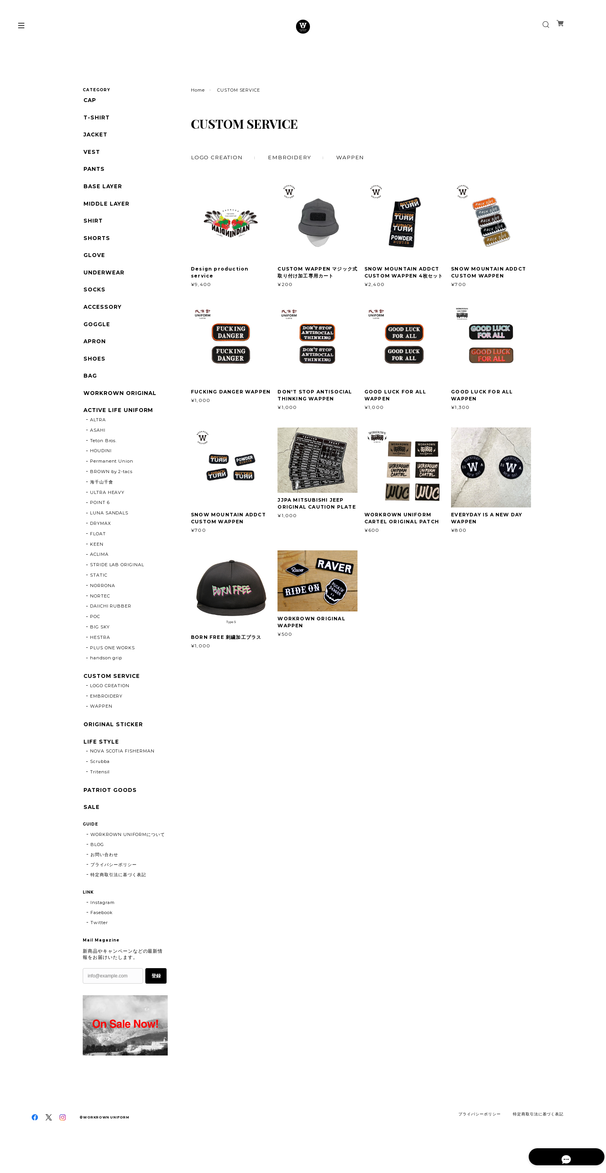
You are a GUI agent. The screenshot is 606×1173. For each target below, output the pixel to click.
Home (198, 90)
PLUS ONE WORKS (112, 664)
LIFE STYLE (101, 759)
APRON (94, 353)
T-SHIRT (96, 118)
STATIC (98, 591)
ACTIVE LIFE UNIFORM (118, 425)
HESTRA (100, 653)
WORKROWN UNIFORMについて (127, 855)
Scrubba (100, 780)
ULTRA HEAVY (107, 508)
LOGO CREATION (217, 157)
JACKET (95, 136)
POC (95, 632)
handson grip (106, 674)
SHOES (94, 371)
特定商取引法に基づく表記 (118, 895)
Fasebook (101, 933)
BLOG (97, 865)
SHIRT (92, 227)
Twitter (99, 943)
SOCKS (94, 299)
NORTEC (100, 612)
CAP (89, 100)
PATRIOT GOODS (110, 809)
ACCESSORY (103, 317)
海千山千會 (101, 498)
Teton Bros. (103, 457)
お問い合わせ (104, 875)
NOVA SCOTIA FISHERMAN (122, 770)
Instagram (102, 923)
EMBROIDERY (291, 157)
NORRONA (102, 601)
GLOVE (94, 263)
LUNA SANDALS (109, 529)
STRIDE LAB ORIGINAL (117, 581)
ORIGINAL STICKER (113, 742)
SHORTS (96, 245)
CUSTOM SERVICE (111, 692)
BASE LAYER (103, 190)
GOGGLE (96, 335)
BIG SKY (100, 643)
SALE (91, 827)
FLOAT (98, 550)
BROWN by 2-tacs (111, 487)
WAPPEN (353, 157)
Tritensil (100, 790)
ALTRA (98, 436)
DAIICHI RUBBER (110, 622)
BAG (90, 389)
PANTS (94, 172)
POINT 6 (100, 519)
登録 (156, 996)
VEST (91, 154)
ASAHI (98, 446)
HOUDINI (101, 467)
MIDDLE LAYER (106, 209)
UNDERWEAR (103, 281)
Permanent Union (111, 477)
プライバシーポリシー (113, 885)
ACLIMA (99, 571)
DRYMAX (100, 539)
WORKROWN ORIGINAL (120, 408)
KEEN (97, 560)
